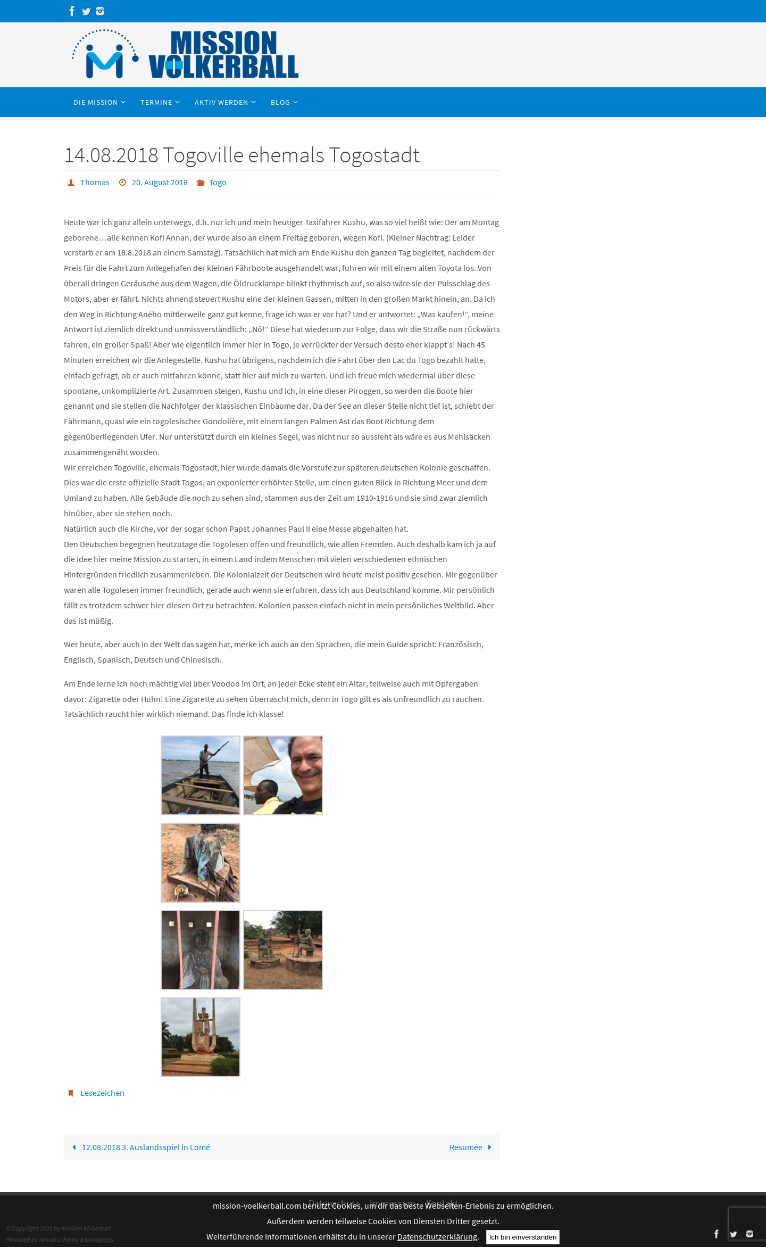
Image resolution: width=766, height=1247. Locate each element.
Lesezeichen (102, 1092)
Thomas (95, 182)
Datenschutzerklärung (437, 1236)
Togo (218, 182)
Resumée (472, 1146)
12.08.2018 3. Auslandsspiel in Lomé (139, 1146)
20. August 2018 (160, 182)
